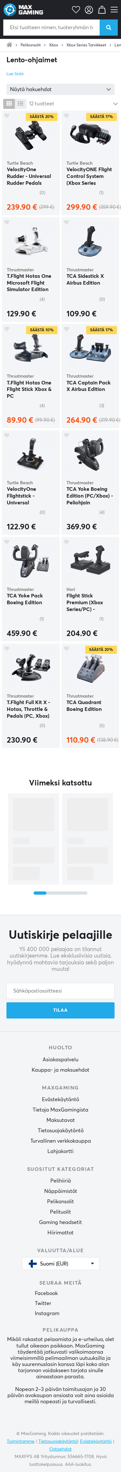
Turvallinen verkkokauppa (60, 1141)
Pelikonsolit (31, 45)
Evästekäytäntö (60, 1099)
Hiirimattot (60, 1232)
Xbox (53, 45)
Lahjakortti (60, 1151)
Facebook (46, 1293)
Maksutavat (60, 1120)
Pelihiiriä (60, 1180)
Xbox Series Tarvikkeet (86, 45)
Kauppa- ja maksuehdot (60, 1070)
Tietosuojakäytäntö (61, 1130)
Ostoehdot (60, 1449)
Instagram (47, 1313)
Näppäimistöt (60, 1191)
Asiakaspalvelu (60, 1059)
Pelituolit (60, 1212)
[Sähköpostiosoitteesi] (60, 991)
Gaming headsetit (60, 1222)
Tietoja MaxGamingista (60, 1110)
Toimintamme (21, 1441)
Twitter (43, 1303)
